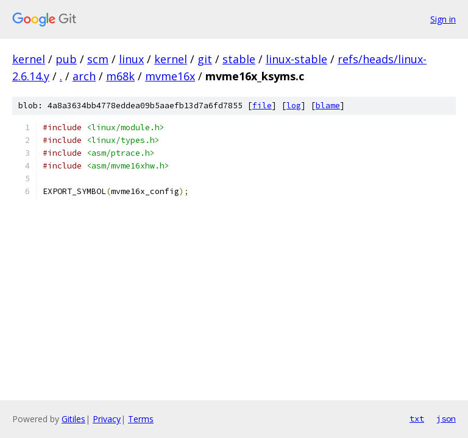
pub (66, 59)
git (204, 59)
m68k (120, 76)
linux (131, 59)
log (293, 105)
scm (97, 59)
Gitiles (73, 419)
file (262, 105)
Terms (141, 419)
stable (238, 59)
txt (417, 418)
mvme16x (170, 76)
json (446, 418)
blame (328, 105)
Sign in (443, 19)
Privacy (107, 419)
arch (84, 76)
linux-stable (296, 59)
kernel (28, 59)
